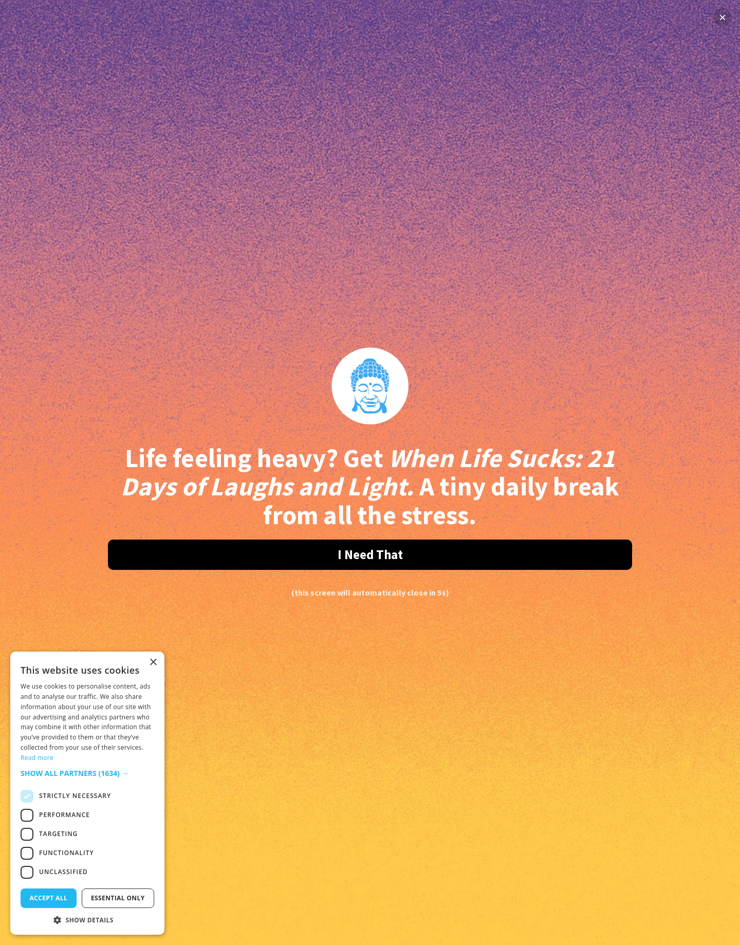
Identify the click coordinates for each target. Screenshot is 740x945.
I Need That (370, 554)
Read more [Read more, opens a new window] (37, 757)
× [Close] (722, 17)
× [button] (153, 662)
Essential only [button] (118, 898)
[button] (87, 773)
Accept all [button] (48, 898)
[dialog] (87, 793)
